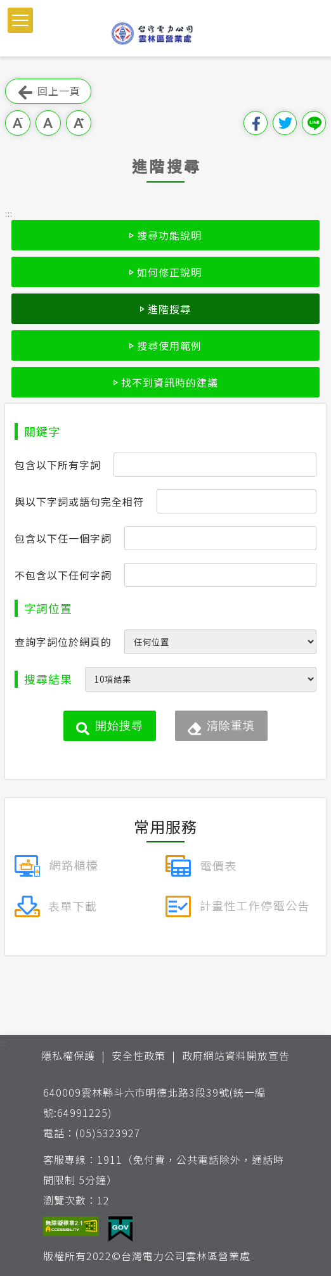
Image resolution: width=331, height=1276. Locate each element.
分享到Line (314, 123)
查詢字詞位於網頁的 (63, 641)
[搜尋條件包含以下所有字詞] (215, 465)
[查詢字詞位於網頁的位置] (220, 641)
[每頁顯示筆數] (200, 679)
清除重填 (231, 725)
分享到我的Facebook (255, 123)
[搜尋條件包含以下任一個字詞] (220, 538)
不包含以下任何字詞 (63, 575)
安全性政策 (139, 1055)
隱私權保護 (68, 1055)
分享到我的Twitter (285, 123)
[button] (20, 20)
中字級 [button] (48, 123)
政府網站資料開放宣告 (236, 1055)
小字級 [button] (17, 123)
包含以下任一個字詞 (63, 538)
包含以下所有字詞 (58, 464)
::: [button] (9, 213)
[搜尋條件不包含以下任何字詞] (220, 575)
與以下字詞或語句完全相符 (79, 501)
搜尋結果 (48, 679)
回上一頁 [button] (48, 91)
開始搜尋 (119, 725)
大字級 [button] (78, 123)
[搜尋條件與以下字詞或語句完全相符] (236, 501)
